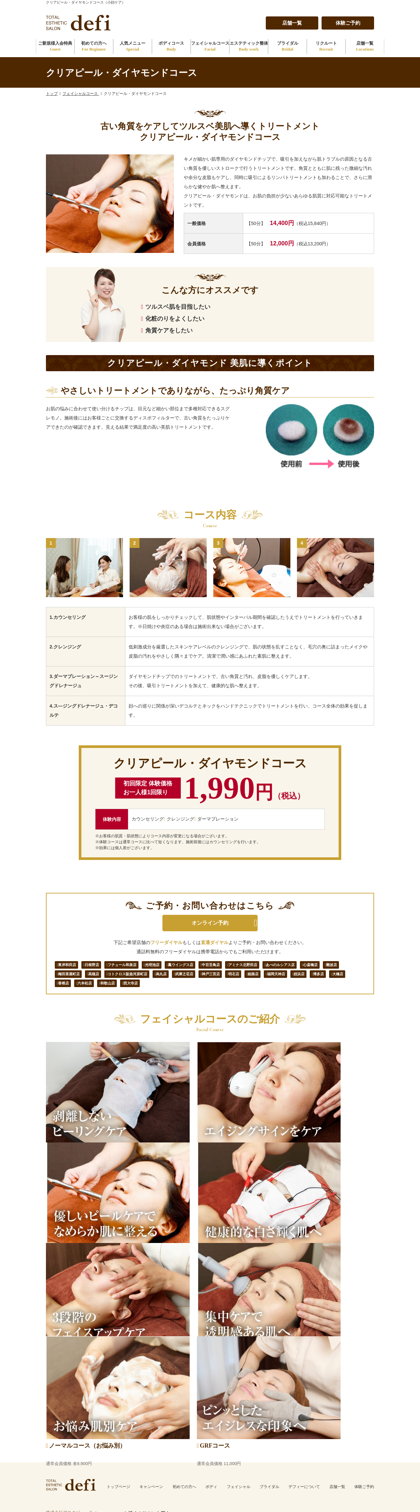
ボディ (211, 1315)
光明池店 (177, 965)
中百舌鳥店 (250, 965)
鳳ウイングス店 (213, 965)
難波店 (95, 979)
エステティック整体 (249, 46)
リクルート (326, 46)
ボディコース (171, 46)
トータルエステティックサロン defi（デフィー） (305, 1498)
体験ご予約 (348, 23)
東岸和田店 (70, 965)
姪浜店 (124, 992)
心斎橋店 (68, 979)
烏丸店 (242, 979)
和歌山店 (255, 992)
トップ (52, 93)
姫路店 (66, 992)
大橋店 (174, 992)
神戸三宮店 (304, 979)
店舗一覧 (292, 23)
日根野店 (102, 965)
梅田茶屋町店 (126, 979)
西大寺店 (284, 992)
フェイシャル (238, 1315)
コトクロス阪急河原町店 (200, 979)
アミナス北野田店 (290, 965)
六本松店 (226, 992)
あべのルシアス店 (336, 965)
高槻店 (158, 979)
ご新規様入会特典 (55, 46)
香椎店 (199, 992)
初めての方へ (94, 46)
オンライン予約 (210, 923)
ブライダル (287, 46)
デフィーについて (304, 1315)
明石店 (333, 979)
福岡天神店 (95, 992)
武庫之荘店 (271, 979)
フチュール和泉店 (139, 965)
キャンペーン (151, 1315)
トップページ (118, 1315)
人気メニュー (133, 46)
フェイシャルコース (210, 46)
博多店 (149, 992)
